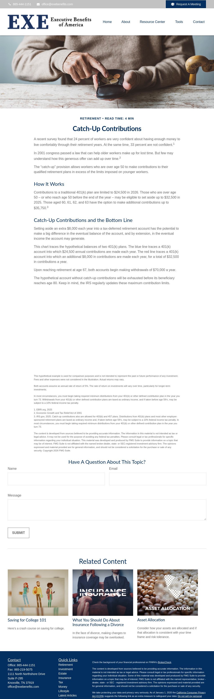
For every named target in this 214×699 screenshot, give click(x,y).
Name (12, 468)
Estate (63, 673)
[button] (107, 21)
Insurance (65, 678)
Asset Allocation (151, 620)
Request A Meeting (186, 4)
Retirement (66, 664)
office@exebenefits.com (54, 4)
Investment (66, 669)
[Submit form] (18, 533)
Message (14, 495)
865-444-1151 (19, 4)
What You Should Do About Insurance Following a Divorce (98, 622)
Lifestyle (64, 691)
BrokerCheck (164, 662)
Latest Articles (68, 695)
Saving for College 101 (27, 620)
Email (113, 468)
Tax (61, 682)
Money (63, 686)
